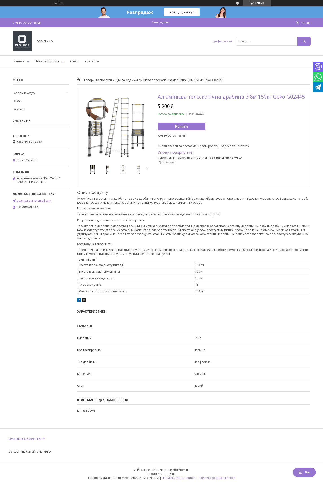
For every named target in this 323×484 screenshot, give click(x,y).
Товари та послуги (97, 80)
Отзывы (18, 109)
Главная (18, 61)
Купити (181, 126)
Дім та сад (123, 80)
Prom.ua (184, 470)
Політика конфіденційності (217, 478)
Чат (304, 472)
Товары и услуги (47, 61)
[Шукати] (304, 41)
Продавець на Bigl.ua (161, 474)
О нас (74, 61)
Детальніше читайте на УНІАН (30, 451)
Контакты (92, 61)
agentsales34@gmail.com (34, 200)
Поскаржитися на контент (179, 478)
